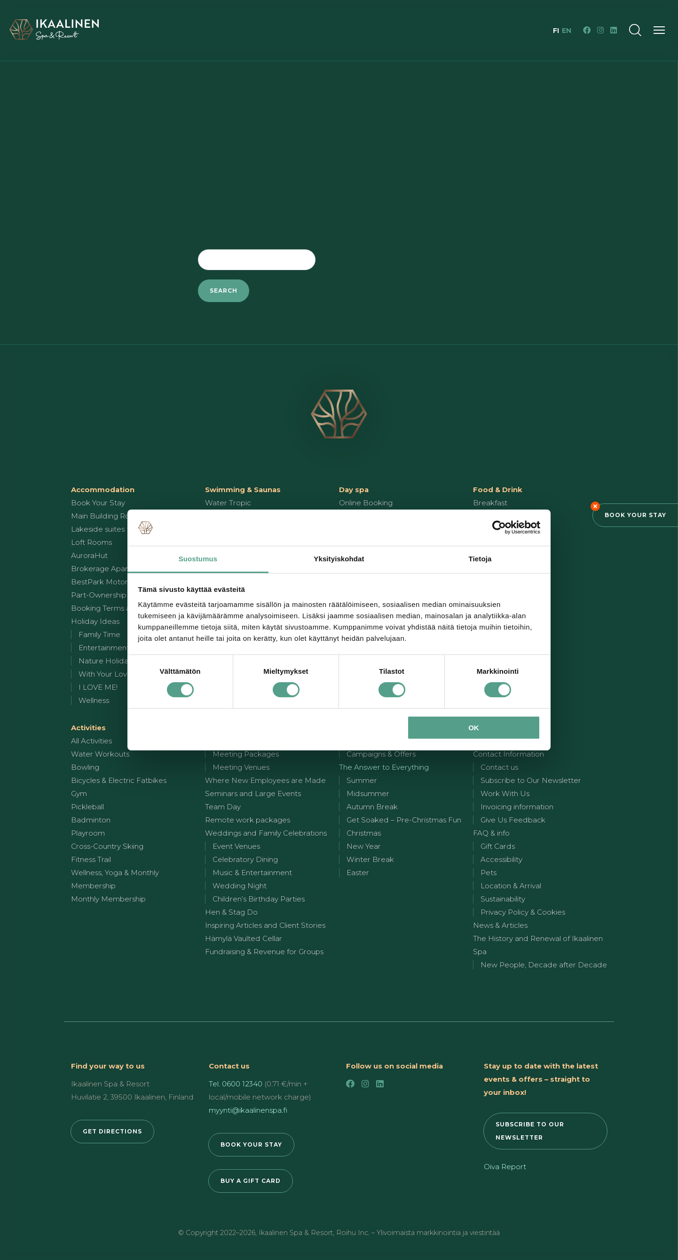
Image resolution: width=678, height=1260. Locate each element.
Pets (489, 872)
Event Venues (236, 846)
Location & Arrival (511, 885)
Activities (88, 727)
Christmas (364, 833)
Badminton (90, 819)
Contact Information (508, 754)
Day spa (354, 489)
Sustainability (503, 898)
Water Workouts (100, 754)
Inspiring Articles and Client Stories (265, 925)
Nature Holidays (107, 660)
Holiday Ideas (95, 621)
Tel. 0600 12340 (235, 1083)
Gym (79, 793)
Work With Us (505, 793)
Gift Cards (498, 846)
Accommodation (102, 489)
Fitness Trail (91, 859)
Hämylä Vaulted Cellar (243, 938)
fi (557, 30)
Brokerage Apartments (112, 568)
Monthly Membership (108, 898)
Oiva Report (505, 1166)
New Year (364, 846)
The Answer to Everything (384, 767)
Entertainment (104, 647)
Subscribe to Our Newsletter (531, 780)
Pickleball (87, 806)
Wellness (94, 700)
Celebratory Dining (245, 859)
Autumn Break (372, 806)
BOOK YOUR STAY (251, 1144)
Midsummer (368, 793)
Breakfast (490, 502)
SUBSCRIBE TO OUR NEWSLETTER (530, 1131)
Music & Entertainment (252, 872)
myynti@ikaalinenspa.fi (248, 1110)
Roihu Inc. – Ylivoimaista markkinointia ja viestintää (418, 1232)
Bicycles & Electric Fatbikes (118, 780)
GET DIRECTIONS (112, 1131)
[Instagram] (600, 30)
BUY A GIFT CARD (251, 1180)
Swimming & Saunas (243, 489)
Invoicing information (517, 806)
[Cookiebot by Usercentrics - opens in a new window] (499, 527)
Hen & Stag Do (231, 912)
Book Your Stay (635, 514)
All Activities (91, 740)
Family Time (99, 634)
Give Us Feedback (513, 819)
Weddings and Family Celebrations (266, 833)
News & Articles (500, 925)
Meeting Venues (241, 767)
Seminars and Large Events (253, 793)
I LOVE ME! (98, 687)
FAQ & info (491, 833)
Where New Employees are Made (265, 780)
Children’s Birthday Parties (259, 898)
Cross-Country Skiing (107, 846)
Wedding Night (240, 885)
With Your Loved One (116, 674)
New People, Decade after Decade (544, 964)
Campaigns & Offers (381, 754)
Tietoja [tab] (480, 559)
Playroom (88, 833)
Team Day (223, 806)
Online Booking (366, 502)
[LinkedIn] (613, 30)
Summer (362, 780)
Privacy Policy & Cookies (523, 912)
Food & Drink (497, 489)
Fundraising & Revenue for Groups (264, 951)
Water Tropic (228, 502)
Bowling (85, 767)
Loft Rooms (91, 542)
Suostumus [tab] (198, 559)
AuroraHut (89, 555)
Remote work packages (247, 819)
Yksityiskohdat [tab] (339, 559)
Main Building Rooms (108, 515)
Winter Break (370, 859)
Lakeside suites (98, 529)
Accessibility (501, 859)
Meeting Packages (246, 754)
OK (473, 728)
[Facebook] (587, 30)
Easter (358, 872)
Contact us (499, 767)
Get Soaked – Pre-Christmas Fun (404, 819)
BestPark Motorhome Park (119, 581)
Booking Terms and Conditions (125, 608)
